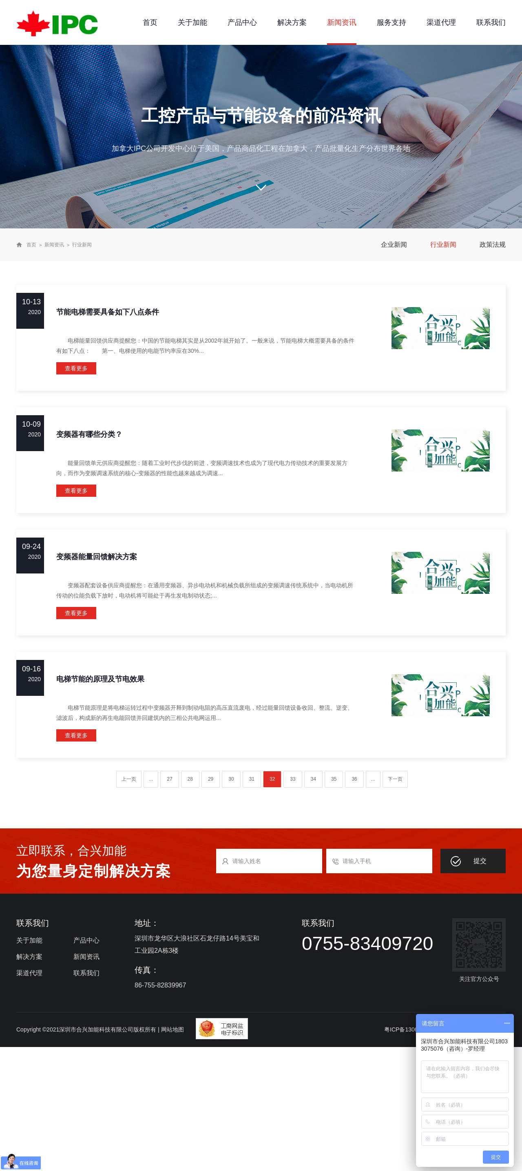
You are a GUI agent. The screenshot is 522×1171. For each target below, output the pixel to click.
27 (169, 779)
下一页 (395, 779)
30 (231, 779)
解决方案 (292, 22)
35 (333, 779)
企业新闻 (394, 244)
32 (272, 779)
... (151, 779)
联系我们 (491, 22)
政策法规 (493, 244)
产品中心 (242, 22)
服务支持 (391, 22)
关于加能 (192, 22)
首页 (150, 22)
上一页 (129, 779)
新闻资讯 (341, 22)
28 (190, 779)
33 (292, 779)
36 (354, 779)
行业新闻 (82, 245)
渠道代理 (441, 22)
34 (313, 779)
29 (210, 779)
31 (251, 779)
